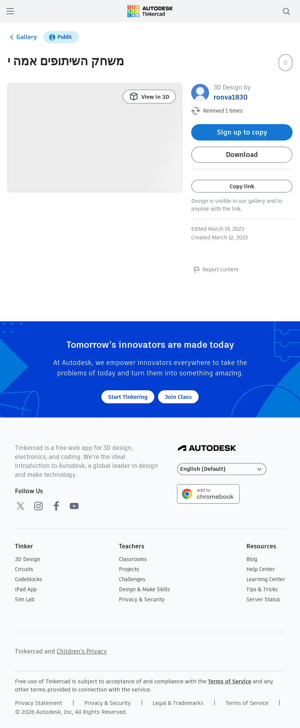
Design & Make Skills (144, 589)
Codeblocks (28, 579)
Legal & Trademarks (177, 703)
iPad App (26, 589)
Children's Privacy (82, 651)
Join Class (178, 397)
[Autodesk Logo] (207, 448)
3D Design (27, 559)
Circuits (24, 569)
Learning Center (265, 579)
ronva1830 (230, 97)
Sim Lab (24, 599)
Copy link (242, 186)
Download (242, 154)
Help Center (260, 569)
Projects (129, 569)
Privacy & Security (142, 599)
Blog (251, 559)
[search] (286, 11)
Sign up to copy (242, 132)
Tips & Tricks (262, 589)
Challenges (132, 579)
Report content (215, 269)
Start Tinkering (128, 397)
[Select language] (221, 469)
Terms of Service (229, 681)
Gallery (22, 37)
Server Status (263, 599)
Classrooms (133, 559)
